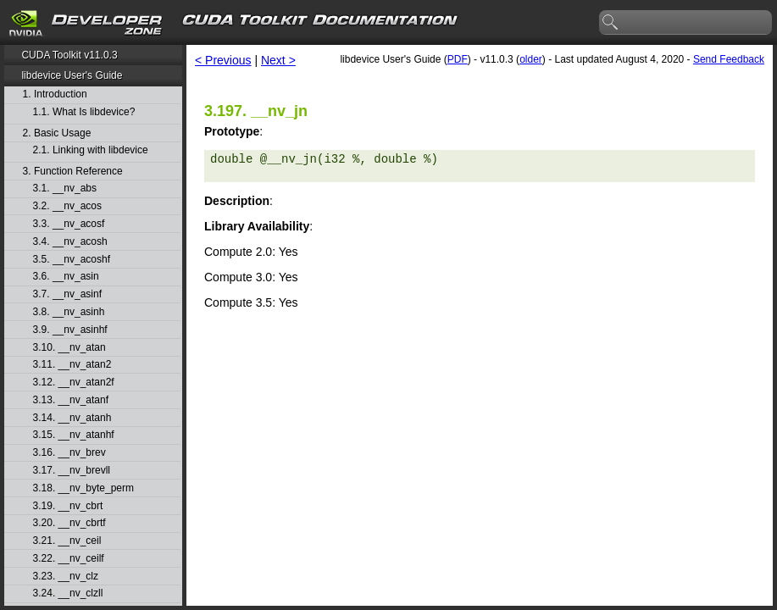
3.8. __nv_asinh (69, 312)
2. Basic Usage (57, 133)
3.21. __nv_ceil (67, 540)
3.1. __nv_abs (65, 188)
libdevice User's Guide (71, 75)
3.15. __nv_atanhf (73, 435)
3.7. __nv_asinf (67, 294)
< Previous (223, 60)
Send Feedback (728, 59)
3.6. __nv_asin (66, 276)
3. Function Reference (73, 171)
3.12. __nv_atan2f (73, 382)
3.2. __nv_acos (67, 206)
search (610, 22)
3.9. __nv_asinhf (70, 330)
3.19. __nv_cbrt (68, 506)
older (530, 59)
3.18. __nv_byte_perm (83, 488)
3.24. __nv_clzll (68, 593)
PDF (457, 59)
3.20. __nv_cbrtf (69, 523)
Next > (278, 60)
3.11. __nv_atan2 (72, 364)
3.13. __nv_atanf (70, 400)
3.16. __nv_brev (69, 452)
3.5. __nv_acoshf (71, 259)
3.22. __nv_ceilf (68, 558)
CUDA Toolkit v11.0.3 (69, 55)
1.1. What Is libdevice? (84, 112)
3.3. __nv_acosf (69, 224)
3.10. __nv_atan (69, 347)
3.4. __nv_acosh (70, 241)
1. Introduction (55, 94)
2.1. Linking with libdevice (90, 150)
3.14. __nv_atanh (72, 418)
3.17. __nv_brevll (71, 470)
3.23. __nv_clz (65, 576)
